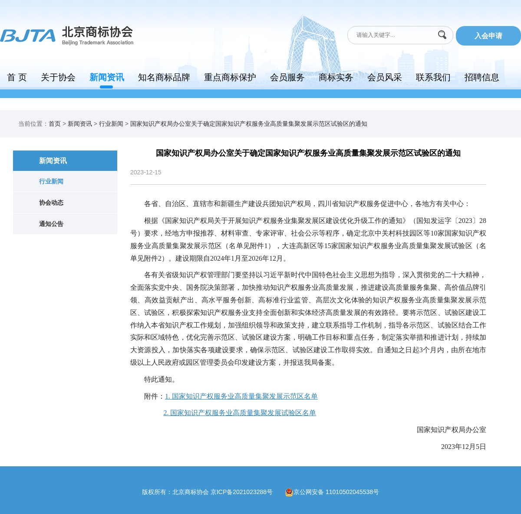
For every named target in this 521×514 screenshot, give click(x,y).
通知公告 (51, 223)
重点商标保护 (230, 77)
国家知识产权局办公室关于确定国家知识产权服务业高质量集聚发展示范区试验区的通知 (248, 123)
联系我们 (433, 77)
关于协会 (58, 77)
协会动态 (51, 202)
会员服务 (287, 77)
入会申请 (488, 35)
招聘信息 (482, 77)
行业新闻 (111, 123)
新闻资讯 (106, 77)
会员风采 (384, 77)
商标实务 (336, 77)
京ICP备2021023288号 (248, 491)
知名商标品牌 (164, 77)
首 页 (17, 77)
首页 (55, 123)
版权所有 (154, 491)
